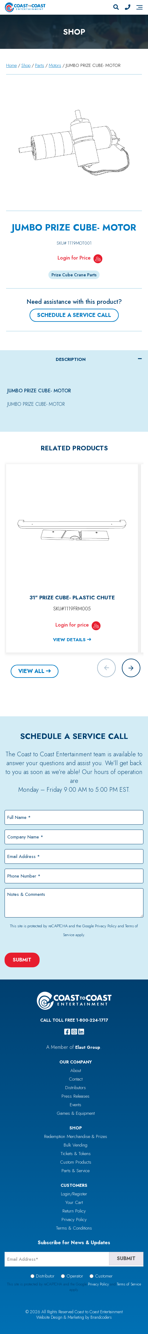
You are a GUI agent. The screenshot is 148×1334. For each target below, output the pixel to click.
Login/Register (74, 1193)
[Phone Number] (127, 7)
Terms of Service (129, 1284)
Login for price (72, 624)
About (75, 1070)
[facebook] (67, 1032)
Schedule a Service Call (74, 315)
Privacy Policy (106, 926)
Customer (104, 1276)
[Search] (116, 7)
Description (71, 359)
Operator (74, 1276)
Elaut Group (87, 1047)
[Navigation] (139, 7)
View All (31, 671)
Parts (39, 65)
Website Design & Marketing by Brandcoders (74, 1317)
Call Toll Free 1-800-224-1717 (74, 1020)
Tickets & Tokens (76, 1153)
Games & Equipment (76, 1113)
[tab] (74, 359)
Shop (25, 65)
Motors (55, 65)
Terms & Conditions (74, 1228)
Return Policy (74, 1211)
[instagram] (74, 1032)
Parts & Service (76, 1170)
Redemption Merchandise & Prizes (75, 1136)
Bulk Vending (75, 1145)
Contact (76, 1079)
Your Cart (74, 1202)
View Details (69, 639)
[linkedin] (81, 1032)
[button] (131, 668)
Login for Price (74, 257)
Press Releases (76, 1096)
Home (11, 65)
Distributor (45, 1276)
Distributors (75, 1087)
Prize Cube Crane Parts (74, 275)
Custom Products (75, 1162)
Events (75, 1104)
